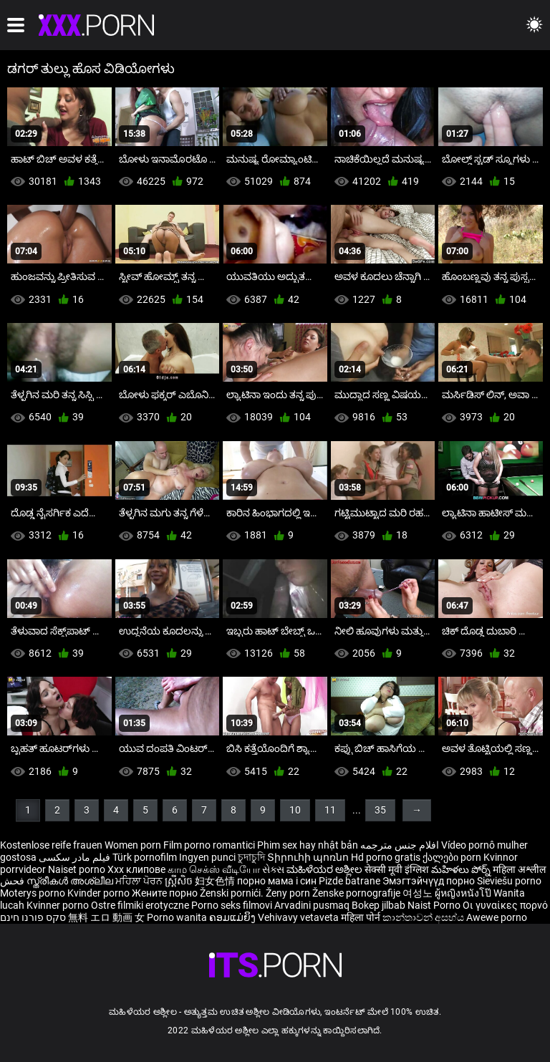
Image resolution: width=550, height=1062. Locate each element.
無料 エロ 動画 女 (106, 917)
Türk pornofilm (144, 857)
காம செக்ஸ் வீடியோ (214, 869)
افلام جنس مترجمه (399, 845)
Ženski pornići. (233, 893)
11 (330, 810)
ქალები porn (453, 857)
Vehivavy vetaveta (299, 917)
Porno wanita (178, 917)
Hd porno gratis (385, 857)
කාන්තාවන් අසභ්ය (424, 917)
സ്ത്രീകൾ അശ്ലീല (70, 881)
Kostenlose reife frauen (51, 845)
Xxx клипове (136, 869)
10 (295, 810)
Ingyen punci (207, 857)
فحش (13, 881)
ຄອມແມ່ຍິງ (233, 917)
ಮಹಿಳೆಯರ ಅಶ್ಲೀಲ (325, 869)
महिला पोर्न (361, 917)
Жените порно (166, 893)
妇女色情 (216, 881)
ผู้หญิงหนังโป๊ (464, 893)
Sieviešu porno (509, 881)
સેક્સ (273, 869)
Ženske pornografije (357, 893)
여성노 (418, 893)
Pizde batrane (349, 881)
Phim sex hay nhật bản (307, 845)
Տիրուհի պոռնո (309, 857)
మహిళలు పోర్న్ (462, 869)
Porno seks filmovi (231, 905)
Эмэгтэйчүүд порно (429, 881)
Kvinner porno (58, 905)
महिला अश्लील (519, 869)
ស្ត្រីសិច (180, 881)
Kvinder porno (99, 893)
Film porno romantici (209, 845)
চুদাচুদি (251, 857)
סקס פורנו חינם (33, 917)
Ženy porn (289, 893)
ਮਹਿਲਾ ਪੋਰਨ (140, 881)
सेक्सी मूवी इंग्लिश (397, 869)
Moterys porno (33, 893)
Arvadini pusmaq (313, 905)
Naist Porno (435, 905)
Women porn (134, 845)
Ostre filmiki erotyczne (140, 905)
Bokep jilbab (378, 905)
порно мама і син (277, 881)
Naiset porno (77, 869)
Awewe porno (496, 917)
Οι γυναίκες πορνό (505, 905)
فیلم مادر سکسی (74, 857)
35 (380, 810)
